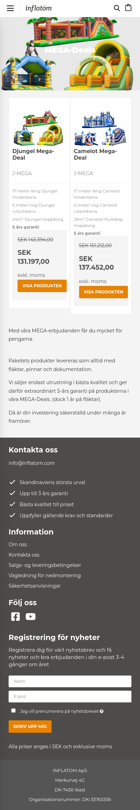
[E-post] (70, 696)
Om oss (18, 544)
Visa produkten (42, 285)
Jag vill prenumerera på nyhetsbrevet (65, 710)
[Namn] (70, 681)
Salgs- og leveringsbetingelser (45, 565)
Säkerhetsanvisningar (35, 586)
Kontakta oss (24, 555)
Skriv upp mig (30, 726)
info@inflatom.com (32, 463)
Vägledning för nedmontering (45, 575)
